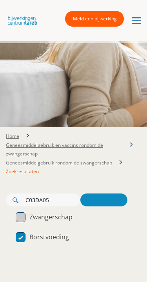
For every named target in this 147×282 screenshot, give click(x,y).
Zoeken (103, 199)
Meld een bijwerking (95, 18)
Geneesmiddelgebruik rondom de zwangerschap (59, 162)
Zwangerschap (44, 217)
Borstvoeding (42, 237)
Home (12, 136)
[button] (20, 20)
